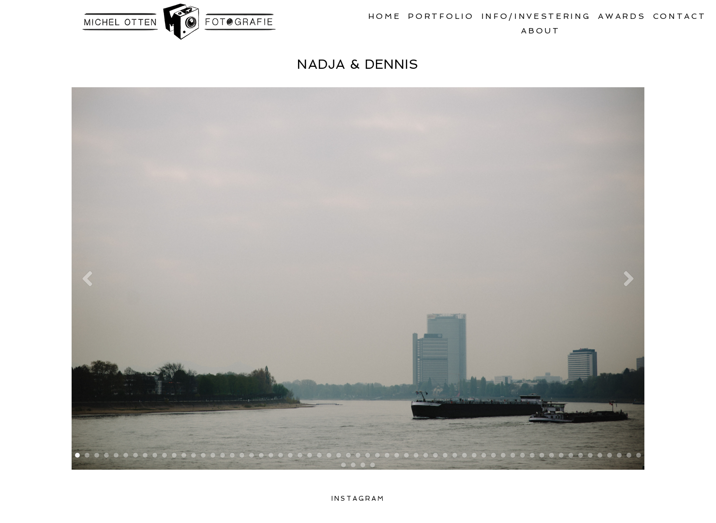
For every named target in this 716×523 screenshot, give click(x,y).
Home (384, 16)
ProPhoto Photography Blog (558, 514)
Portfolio (441, 16)
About (540, 30)
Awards (621, 16)
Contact (679, 16)
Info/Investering (536, 16)
